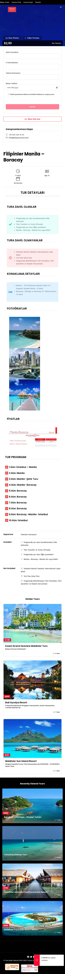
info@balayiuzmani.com (19, 138)
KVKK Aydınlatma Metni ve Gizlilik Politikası (26, 94)
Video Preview (32, 38)
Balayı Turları (4, 2)
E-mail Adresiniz (32, 64)
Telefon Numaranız (32, 75)
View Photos (12, 38)
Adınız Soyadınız (32, 54)
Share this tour (32, 119)
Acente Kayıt (28, 2)
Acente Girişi (16, 2)
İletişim (38, 2)
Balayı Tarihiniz (32, 85)
